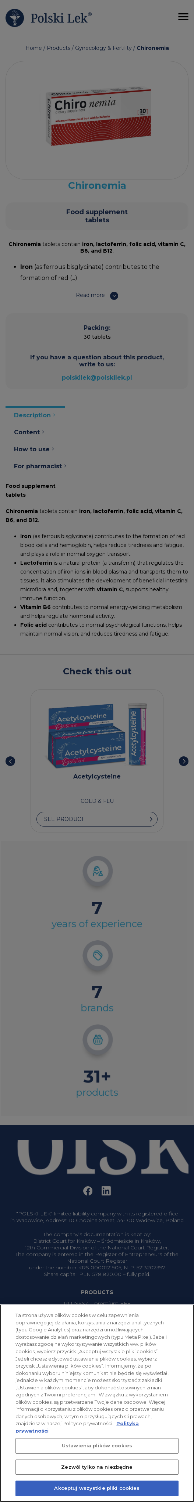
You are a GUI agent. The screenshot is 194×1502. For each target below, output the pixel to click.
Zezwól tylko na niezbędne (97, 1475)
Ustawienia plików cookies (97, 1454)
